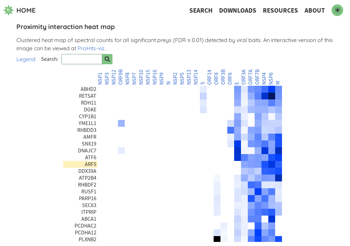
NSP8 (127, 78)
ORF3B (223, 77)
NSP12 (113, 77)
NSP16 (154, 77)
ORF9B (120, 77)
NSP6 (271, 78)
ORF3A (243, 77)
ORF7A (250, 77)
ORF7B (257, 77)
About (315, 10)
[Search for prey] (107, 59)
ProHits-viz (91, 48)
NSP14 (195, 77)
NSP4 (264, 78)
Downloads (237, 10)
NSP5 (182, 78)
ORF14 (209, 77)
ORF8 (216, 78)
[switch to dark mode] (337, 10)
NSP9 (161, 78)
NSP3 (107, 78)
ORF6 (230, 78)
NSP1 (100, 78)
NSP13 (189, 77)
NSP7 (134, 78)
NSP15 (148, 77)
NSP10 (141, 77)
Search (201, 10)
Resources (280, 10)
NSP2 (175, 78)
